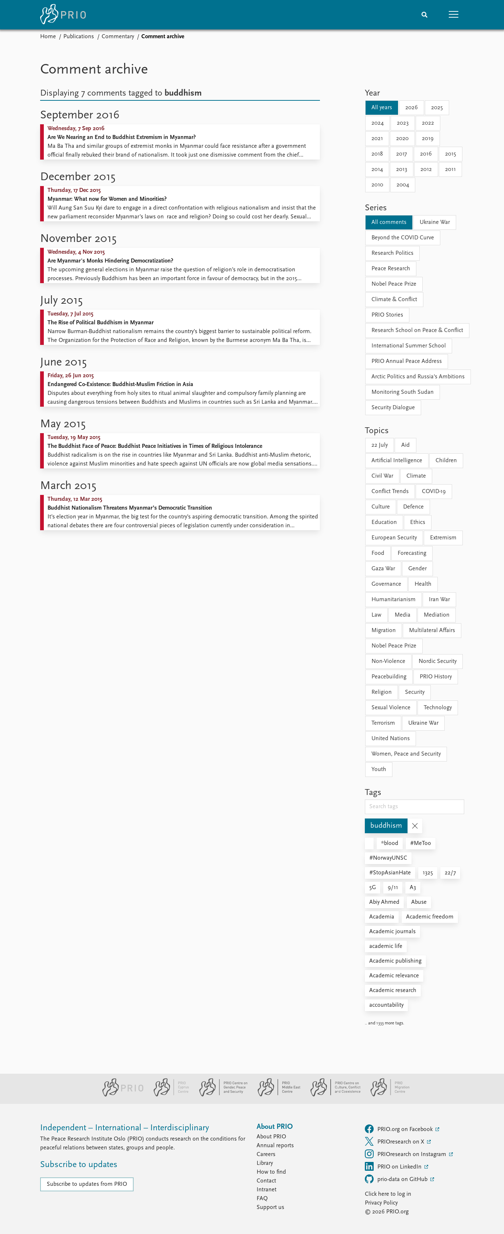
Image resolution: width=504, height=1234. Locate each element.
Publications (78, 37)
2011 (450, 169)
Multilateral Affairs (432, 631)
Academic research (392, 991)
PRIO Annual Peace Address (406, 361)
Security (414, 692)
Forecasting (412, 553)
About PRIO (271, 1137)
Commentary (118, 37)
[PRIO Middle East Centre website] (276, 1095)
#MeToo (420, 843)
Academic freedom (430, 917)
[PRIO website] (119, 1095)
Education (384, 522)
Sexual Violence (390, 708)
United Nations (390, 739)
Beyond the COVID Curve (402, 238)
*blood (389, 843)
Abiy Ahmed (384, 902)
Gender (417, 569)
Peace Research (390, 269)
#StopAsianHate (390, 873)
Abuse (419, 902)
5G (372, 888)
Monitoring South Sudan (402, 392)
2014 (377, 169)
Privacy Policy (381, 1203)
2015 (450, 154)
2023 (403, 123)
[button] (454, 14)
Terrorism (383, 723)
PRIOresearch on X (395, 1141)
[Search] (424, 14)
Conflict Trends (390, 492)
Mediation (437, 615)
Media (402, 615)
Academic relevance (394, 976)
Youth (378, 770)
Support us (270, 1207)
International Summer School (408, 346)
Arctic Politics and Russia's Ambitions (418, 377)
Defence (413, 507)
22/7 (450, 873)
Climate (416, 476)
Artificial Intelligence (396, 461)
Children (446, 461)
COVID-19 (434, 492)
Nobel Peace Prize (393, 284)
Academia (381, 917)
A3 (413, 888)
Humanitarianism (393, 600)
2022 (428, 123)
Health (423, 584)
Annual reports (275, 1146)
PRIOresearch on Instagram (406, 1153)
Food (377, 553)
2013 (401, 169)
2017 (401, 154)
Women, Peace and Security (406, 754)
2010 (377, 185)
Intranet (266, 1190)
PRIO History (436, 677)
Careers (266, 1155)
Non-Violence (388, 661)
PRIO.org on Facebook (399, 1128)
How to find (271, 1172)
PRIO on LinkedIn (394, 1166)
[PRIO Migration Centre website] (386, 1095)
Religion (381, 692)
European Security (394, 538)
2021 (377, 139)
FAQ (262, 1199)
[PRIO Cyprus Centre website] (168, 1095)
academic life (385, 946)
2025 (437, 108)
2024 (377, 123)
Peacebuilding (388, 677)
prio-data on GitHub (397, 1178)
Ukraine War (435, 222)
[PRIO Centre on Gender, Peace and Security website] (220, 1095)
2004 (402, 185)
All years (381, 108)
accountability (386, 1005)
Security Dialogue (393, 408)
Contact (266, 1181)
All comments (388, 222)
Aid (405, 445)
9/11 (393, 888)
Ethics (417, 522)
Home (48, 37)
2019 (428, 139)
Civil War (382, 476)
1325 (428, 873)
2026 (411, 108)
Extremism (443, 538)
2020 (402, 139)
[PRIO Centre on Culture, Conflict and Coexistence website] (332, 1095)
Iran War (439, 600)
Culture (380, 507)
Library (265, 1163)
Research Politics (392, 253)
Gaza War (383, 569)
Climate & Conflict (394, 300)
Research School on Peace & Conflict (417, 331)
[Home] (63, 14)
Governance (386, 584)
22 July (379, 445)
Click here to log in (388, 1194)
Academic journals (392, 932)
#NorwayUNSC (388, 858)
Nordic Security (438, 661)
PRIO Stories (387, 315)
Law (376, 615)
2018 (377, 154)
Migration (383, 631)
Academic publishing (395, 961)
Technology (438, 708)
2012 (426, 169)
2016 (426, 154)
